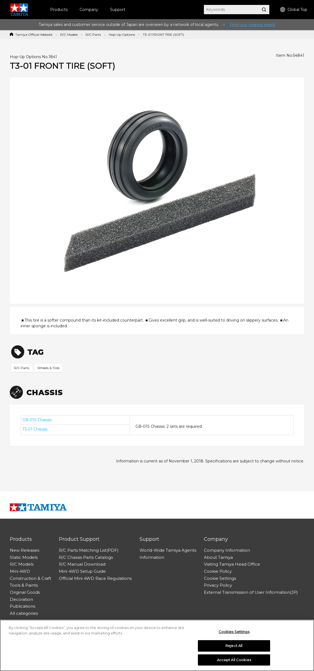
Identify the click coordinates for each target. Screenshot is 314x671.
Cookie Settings (220, 578)
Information (152, 557)
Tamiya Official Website (33, 34)
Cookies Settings (234, 633)
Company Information (227, 550)
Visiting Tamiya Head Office (232, 564)
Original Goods (25, 592)
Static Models (24, 557)
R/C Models (69, 34)
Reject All (233, 647)
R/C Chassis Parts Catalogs (86, 557)
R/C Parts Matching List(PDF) (89, 550)
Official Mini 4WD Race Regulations (95, 578)
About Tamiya (218, 557)
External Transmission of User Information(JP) (251, 592)
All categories (24, 613)
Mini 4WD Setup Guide (82, 571)
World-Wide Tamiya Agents (168, 550)
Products (59, 9)
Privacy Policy (218, 585)
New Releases (24, 550)
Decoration (21, 599)
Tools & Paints (24, 585)
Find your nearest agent (253, 24)
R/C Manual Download (82, 564)
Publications (22, 606)
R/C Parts (93, 34)
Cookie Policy (218, 571)
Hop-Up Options (122, 34)
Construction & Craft (30, 578)
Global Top (293, 9)
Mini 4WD (20, 571)
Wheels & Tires (48, 368)
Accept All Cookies (234, 661)
